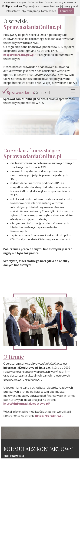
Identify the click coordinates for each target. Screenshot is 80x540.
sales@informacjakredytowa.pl (29, 530)
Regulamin (56, 536)
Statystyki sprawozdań (63, 525)
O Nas (53, 529)
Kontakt (55, 532)
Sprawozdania (58, 521)
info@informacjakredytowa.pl (28, 521)
